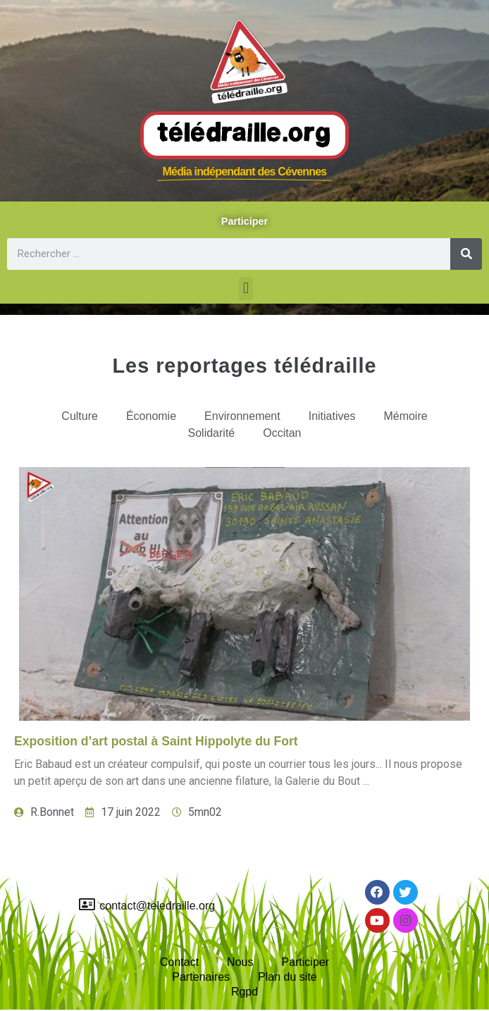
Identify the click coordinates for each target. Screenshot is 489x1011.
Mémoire (405, 416)
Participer (305, 962)
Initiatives (332, 416)
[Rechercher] (466, 254)
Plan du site (287, 977)
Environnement (242, 416)
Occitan (282, 433)
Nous (240, 962)
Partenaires (201, 977)
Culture (79, 416)
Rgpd (244, 992)
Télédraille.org (244, 134)
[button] (245, 288)
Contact (179, 962)
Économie (151, 416)
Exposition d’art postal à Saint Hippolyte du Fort (156, 741)
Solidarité (211, 433)
